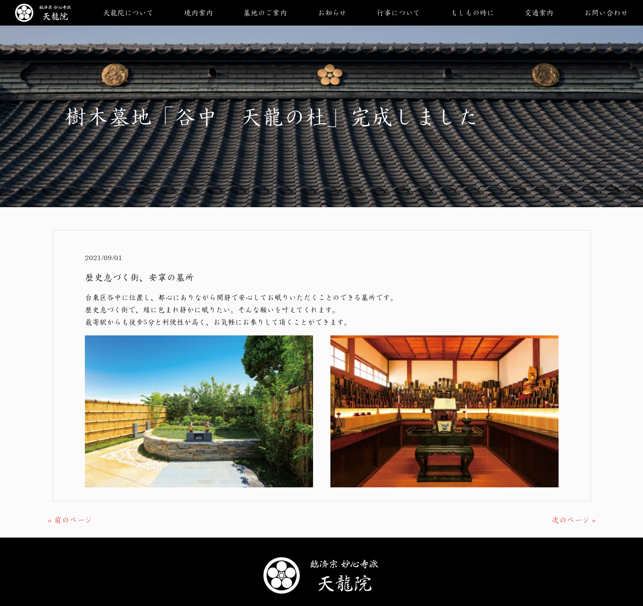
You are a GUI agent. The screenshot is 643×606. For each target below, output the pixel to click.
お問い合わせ (606, 12)
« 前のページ (70, 520)
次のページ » (573, 520)
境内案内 (198, 12)
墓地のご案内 (265, 12)
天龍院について (128, 12)
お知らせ (332, 12)
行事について (398, 12)
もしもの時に (472, 12)
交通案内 (539, 12)
